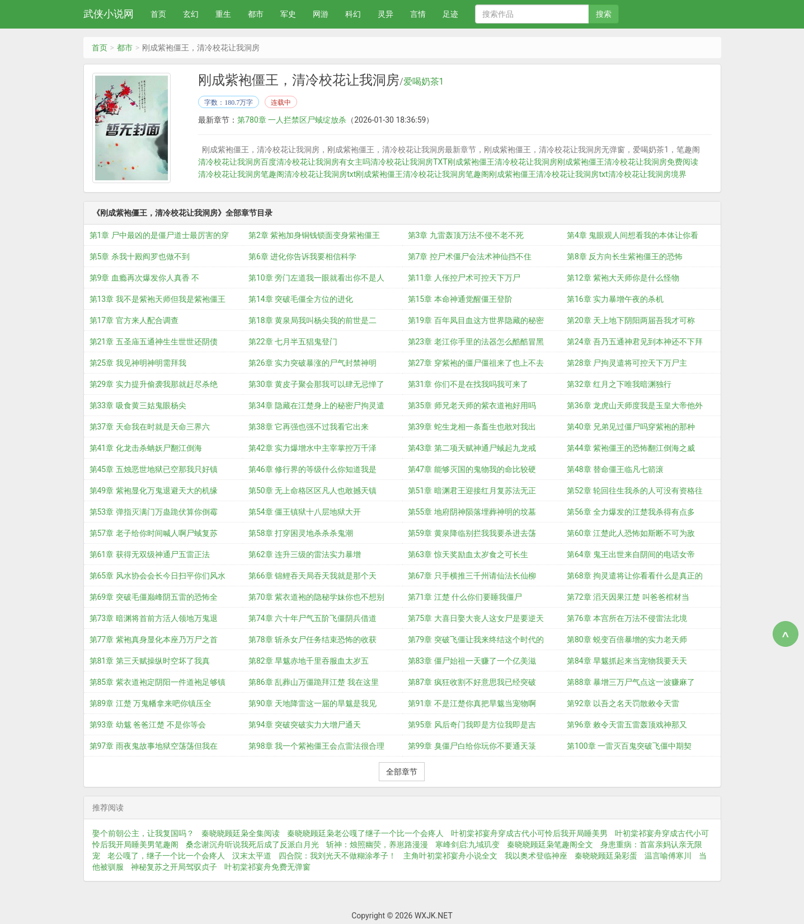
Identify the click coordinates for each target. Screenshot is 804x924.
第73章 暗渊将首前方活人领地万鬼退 (154, 617)
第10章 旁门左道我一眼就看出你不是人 (316, 277)
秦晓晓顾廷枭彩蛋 (606, 855)
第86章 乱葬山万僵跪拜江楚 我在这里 (313, 681)
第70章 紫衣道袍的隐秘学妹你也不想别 (316, 596)
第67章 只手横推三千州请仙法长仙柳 (472, 575)
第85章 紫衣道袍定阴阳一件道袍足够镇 (157, 681)
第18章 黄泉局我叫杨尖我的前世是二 (312, 319)
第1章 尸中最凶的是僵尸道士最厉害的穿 (159, 234)
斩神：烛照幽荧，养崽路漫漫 (377, 843)
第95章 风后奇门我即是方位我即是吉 (472, 724)
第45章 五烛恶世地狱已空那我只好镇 (154, 468)
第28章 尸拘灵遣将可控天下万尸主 (627, 362)
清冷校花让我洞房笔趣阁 (241, 174)
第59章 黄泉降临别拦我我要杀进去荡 (472, 532)
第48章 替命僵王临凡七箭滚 (615, 468)
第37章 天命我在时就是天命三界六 (150, 426)
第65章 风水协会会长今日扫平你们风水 (157, 575)
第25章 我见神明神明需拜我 (138, 362)
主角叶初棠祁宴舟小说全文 (450, 855)
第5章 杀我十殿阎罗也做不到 (140, 255)
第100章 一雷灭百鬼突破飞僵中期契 (629, 745)
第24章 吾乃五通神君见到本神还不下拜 (635, 341)
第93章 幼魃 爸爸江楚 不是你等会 (148, 724)
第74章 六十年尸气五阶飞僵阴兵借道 (312, 617)
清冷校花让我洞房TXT (408, 161)
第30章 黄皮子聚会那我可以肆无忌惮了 (316, 383)
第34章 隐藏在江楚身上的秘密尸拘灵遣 (316, 404)
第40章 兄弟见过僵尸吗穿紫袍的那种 (631, 426)
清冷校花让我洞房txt (320, 174)
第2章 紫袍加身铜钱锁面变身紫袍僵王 (314, 234)
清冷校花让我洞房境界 (647, 174)
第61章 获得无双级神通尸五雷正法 (150, 553)
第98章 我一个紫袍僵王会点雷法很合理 (316, 745)
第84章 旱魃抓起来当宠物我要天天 (627, 660)
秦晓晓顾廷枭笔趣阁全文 (550, 843)
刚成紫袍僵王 (471, 161)
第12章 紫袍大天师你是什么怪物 (623, 277)
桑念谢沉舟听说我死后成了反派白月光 (252, 843)
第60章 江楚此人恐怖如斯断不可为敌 (631, 532)
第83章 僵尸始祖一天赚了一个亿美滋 (472, 660)
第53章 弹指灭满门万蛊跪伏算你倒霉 (154, 511)
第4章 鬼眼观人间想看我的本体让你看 (632, 234)
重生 (223, 14)
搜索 (604, 14)
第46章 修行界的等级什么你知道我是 (312, 468)
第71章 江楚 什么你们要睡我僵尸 (465, 596)
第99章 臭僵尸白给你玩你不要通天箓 (472, 745)
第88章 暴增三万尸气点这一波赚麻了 (631, 681)
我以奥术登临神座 (536, 855)
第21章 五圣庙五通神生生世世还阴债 (154, 341)
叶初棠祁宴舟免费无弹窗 (267, 866)
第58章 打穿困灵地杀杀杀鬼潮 (300, 532)
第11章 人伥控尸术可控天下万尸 (464, 277)
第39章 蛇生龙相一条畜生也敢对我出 (472, 426)
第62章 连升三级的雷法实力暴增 (304, 553)
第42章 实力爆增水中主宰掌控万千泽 (312, 447)
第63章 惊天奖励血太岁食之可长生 (468, 553)
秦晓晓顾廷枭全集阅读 (240, 832)
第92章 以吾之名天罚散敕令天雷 (623, 702)
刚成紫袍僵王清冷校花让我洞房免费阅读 (627, 161)
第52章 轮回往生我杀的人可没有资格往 (635, 490)
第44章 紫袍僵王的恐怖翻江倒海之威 (631, 447)
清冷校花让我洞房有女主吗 (323, 161)
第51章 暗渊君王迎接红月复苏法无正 (472, 490)
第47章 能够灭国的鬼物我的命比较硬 (472, 468)
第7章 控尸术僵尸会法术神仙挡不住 (470, 255)
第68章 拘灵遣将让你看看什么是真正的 (635, 575)
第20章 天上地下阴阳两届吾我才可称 (631, 319)
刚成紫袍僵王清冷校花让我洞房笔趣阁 (422, 174)
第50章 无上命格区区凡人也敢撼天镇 (312, 490)
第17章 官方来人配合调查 (134, 319)
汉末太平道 (251, 855)
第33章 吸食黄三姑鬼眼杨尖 (138, 404)
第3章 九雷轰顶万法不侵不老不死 (466, 234)
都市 (256, 14)
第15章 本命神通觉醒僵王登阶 (460, 298)
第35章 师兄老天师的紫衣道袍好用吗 (472, 404)
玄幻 (191, 14)
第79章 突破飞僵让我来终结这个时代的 (476, 638)
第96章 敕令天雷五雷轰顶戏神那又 (627, 724)
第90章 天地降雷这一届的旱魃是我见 (312, 702)
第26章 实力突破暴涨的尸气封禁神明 (312, 362)
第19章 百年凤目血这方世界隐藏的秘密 (476, 319)
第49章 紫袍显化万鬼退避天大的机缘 (154, 490)
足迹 (450, 14)
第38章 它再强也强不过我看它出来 (308, 426)
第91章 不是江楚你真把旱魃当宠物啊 (472, 702)
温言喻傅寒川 (668, 855)
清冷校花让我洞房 (526, 161)
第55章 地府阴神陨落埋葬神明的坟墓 (472, 511)
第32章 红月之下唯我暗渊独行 (619, 383)
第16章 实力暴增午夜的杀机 (615, 298)
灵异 (385, 14)
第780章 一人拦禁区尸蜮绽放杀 (291, 119)
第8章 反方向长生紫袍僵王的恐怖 (625, 255)
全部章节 (401, 771)
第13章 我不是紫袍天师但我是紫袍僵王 (157, 298)
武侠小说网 (108, 14)
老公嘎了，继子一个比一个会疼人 (166, 855)
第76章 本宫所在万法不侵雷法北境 (627, 617)
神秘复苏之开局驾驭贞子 (174, 866)
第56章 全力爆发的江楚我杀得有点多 (631, 511)
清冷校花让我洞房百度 (237, 161)
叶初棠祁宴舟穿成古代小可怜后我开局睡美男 (529, 832)
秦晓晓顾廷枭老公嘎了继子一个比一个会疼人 (365, 832)
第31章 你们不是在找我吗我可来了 (468, 383)
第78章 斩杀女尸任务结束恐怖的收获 (312, 638)
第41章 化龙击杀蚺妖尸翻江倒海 (146, 447)
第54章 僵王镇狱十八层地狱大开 (304, 511)
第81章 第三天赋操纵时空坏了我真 (150, 660)
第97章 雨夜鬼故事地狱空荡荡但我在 (154, 745)
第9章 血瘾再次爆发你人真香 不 (145, 277)
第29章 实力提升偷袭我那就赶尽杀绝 (154, 383)
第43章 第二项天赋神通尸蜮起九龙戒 (472, 447)
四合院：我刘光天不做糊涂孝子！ (337, 855)
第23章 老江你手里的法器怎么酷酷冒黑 (476, 341)
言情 (418, 14)
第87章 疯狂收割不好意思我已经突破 (472, 681)
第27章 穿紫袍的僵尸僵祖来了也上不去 (476, 362)
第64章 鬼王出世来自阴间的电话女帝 (631, 553)
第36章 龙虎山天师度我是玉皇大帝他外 (635, 404)
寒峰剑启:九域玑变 (467, 843)
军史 (288, 14)
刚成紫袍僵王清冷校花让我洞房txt (548, 174)
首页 (158, 14)
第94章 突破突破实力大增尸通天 (304, 724)
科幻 (353, 14)
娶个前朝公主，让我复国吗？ (143, 832)
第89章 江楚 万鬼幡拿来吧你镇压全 (151, 702)
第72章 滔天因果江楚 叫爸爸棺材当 (628, 596)
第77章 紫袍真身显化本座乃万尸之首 (154, 638)
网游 (320, 14)
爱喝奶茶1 (423, 82)
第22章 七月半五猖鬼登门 (292, 341)
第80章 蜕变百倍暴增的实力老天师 (627, 638)
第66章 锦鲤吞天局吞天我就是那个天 (312, 575)
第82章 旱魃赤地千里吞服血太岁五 (308, 660)
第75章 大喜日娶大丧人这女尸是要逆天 (476, 617)
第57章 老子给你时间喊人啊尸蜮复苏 (154, 532)
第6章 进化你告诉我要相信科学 (302, 255)
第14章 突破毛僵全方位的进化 (300, 298)
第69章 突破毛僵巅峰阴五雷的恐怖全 (154, 596)
